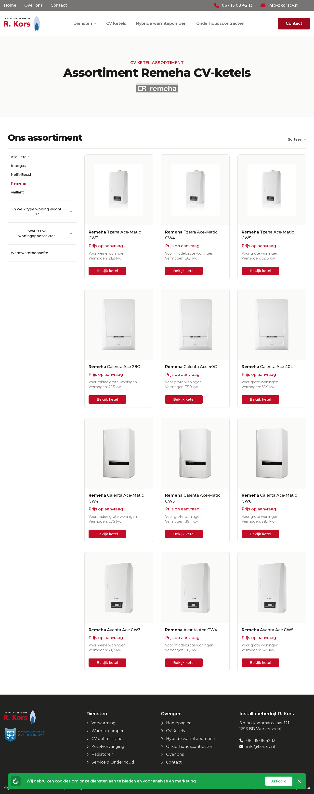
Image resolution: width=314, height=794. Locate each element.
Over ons (33, 5)
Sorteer (297, 139)
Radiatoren (102, 754)
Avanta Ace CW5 (267, 630)
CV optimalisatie (107, 738)
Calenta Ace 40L (267, 366)
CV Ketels (116, 23)
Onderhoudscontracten (220, 23)
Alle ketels (20, 157)
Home (10, 5)
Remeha (18, 183)
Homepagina (178, 723)
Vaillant (17, 192)
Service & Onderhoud (113, 762)
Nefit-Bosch (21, 174)
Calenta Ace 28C (114, 366)
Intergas (18, 166)
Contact (59, 5)
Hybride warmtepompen (161, 23)
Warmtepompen (108, 730)
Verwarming (104, 723)
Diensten (83, 23)
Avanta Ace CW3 (115, 630)
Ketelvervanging (108, 746)
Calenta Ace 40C (191, 366)
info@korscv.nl (257, 746)
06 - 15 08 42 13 (257, 740)
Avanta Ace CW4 (191, 630)
